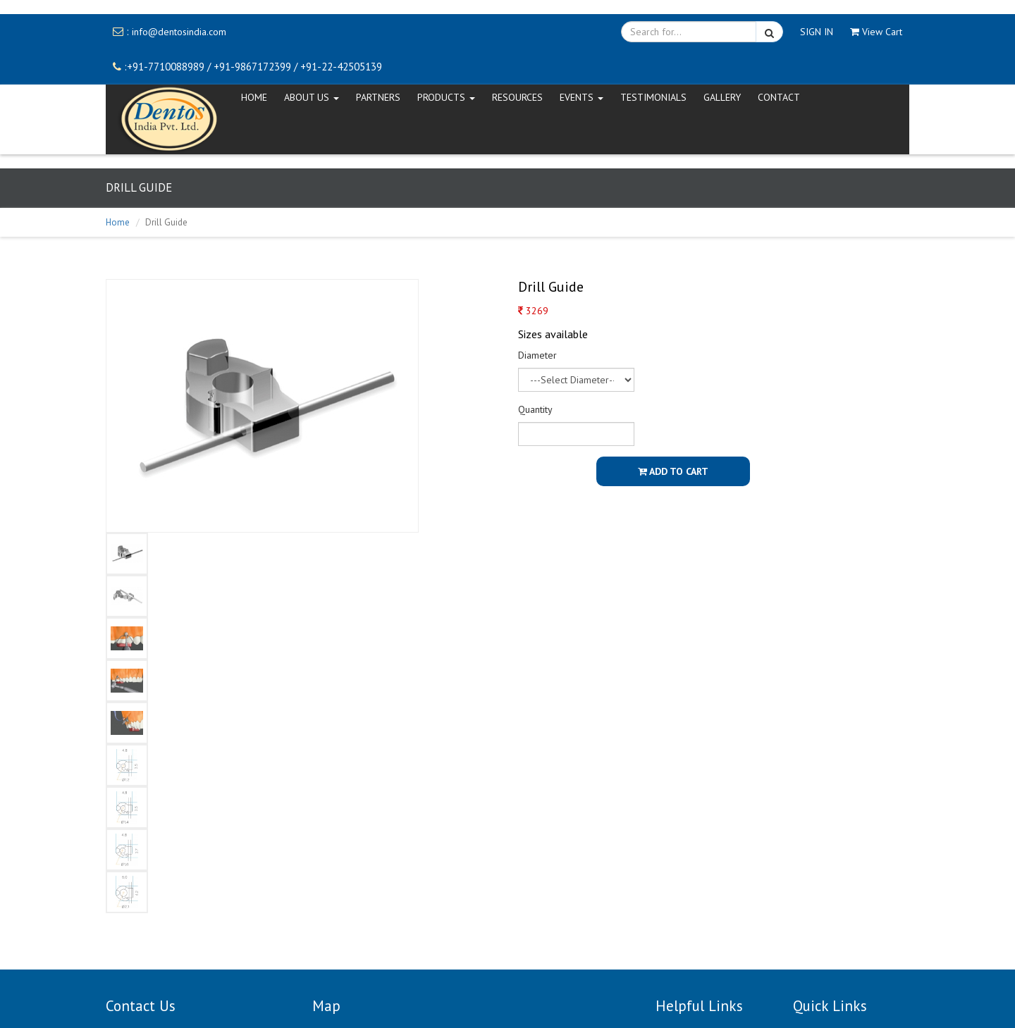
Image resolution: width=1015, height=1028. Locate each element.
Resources (517, 97)
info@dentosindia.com (179, 31)
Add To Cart (673, 471)
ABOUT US (311, 97)
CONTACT (779, 97)
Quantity (535, 409)
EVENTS (581, 97)
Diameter (537, 355)
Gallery (722, 97)
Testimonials (653, 97)
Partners (378, 97)
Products (446, 97)
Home (118, 222)
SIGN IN (816, 31)
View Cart (876, 31)
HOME (254, 97)
